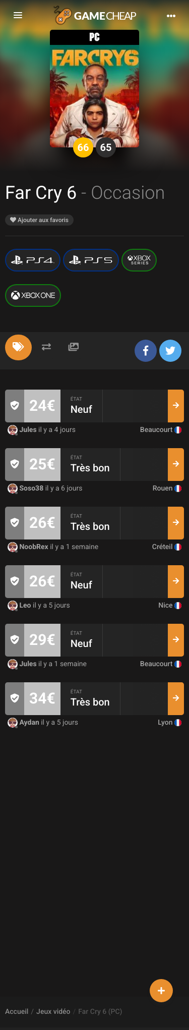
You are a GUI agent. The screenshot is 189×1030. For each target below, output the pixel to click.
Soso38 (26, 488)
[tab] (18, 347)
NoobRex (29, 547)
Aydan (24, 723)
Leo (20, 606)
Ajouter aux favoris (39, 220)
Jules (23, 430)
